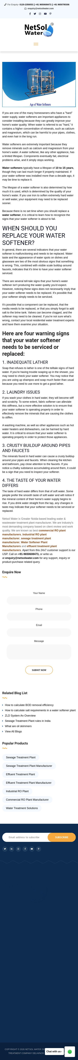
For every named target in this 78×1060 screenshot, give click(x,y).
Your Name (39, 593)
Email (39, 625)
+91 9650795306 (61, 4)
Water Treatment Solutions (22, 808)
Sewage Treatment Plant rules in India (27, 720)
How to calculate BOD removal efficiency (29, 705)
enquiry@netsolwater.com (41, 8)
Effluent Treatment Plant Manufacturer (29, 782)
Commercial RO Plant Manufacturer (27, 799)
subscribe (61, 837)
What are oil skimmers (18, 726)
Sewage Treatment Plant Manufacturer (29, 765)
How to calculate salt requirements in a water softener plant (40, 710)
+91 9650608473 (43, 4)
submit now (39, 670)
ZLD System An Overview (20, 715)
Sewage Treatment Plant (20, 757)
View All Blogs (13, 731)
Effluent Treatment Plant (20, 774)
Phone (38, 609)
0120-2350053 (26, 4)
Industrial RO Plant (17, 791)
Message (39, 641)
